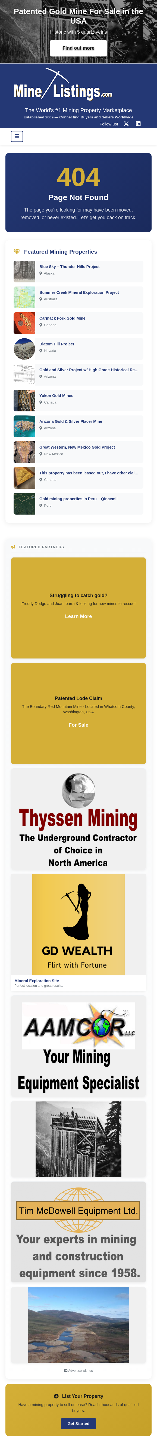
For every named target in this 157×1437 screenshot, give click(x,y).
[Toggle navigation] (17, 136)
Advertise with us (78, 1371)
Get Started (79, 1423)
